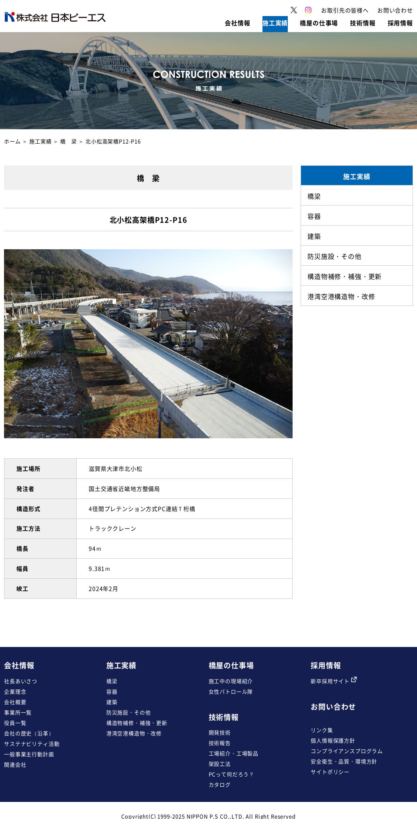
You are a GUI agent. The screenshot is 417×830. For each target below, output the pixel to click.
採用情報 (326, 665)
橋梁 (112, 681)
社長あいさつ (20, 681)
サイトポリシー (330, 771)
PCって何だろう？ (232, 774)
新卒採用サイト (334, 681)
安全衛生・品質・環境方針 (344, 761)
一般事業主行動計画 (29, 754)
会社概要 (15, 702)
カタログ (220, 784)
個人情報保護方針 (333, 740)
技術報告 (220, 743)
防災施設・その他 (128, 712)
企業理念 (15, 691)
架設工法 (220, 763)
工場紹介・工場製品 (234, 753)
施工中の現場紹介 (231, 681)
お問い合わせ (333, 706)
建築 (112, 702)
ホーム (12, 141)
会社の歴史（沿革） (29, 733)
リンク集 (322, 730)
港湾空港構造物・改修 (134, 733)
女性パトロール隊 (231, 691)
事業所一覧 (18, 712)
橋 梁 (68, 141)
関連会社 (15, 764)
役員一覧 (15, 722)
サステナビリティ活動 (31, 743)
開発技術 (220, 732)
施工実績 (40, 141)
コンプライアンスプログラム (347, 751)
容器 (112, 691)
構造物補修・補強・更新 (136, 722)
